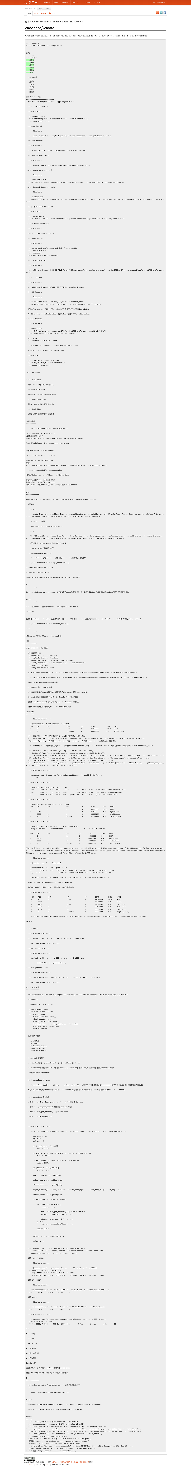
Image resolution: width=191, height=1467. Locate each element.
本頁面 (97, 2)
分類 (56, 2)
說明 (30, 1465)
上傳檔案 (86, 2)
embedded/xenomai (40, 28)
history (52, 13)
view (36, 13)
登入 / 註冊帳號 (159, 2)
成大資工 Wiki (31, 2)
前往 (47, 9)
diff (29, 13)
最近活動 (75, 2)
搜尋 (40, 9)
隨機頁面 (65, 2)
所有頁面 (47, 2)
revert (43, 13)
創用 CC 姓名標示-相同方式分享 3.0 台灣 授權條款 (70, 1462)
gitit (47, 1465)
